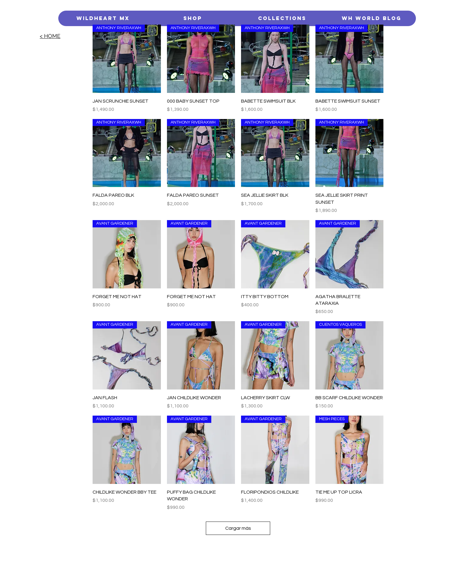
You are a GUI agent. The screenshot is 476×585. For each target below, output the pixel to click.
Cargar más (238, 528)
